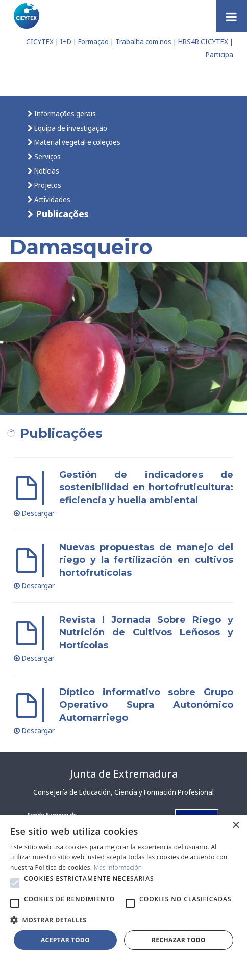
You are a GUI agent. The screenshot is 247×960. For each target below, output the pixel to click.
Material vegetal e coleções (76, 142)
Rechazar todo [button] (179, 940)
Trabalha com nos (143, 41)
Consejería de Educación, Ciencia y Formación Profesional (123, 792)
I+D (65, 41)
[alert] (123, 887)
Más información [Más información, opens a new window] (118, 867)
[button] (15, 883)
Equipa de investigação (70, 128)
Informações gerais (64, 113)
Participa (219, 54)
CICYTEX (40, 41)
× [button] (235, 825)
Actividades (51, 199)
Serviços (47, 156)
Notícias (46, 171)
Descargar (34, 513)
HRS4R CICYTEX (203, 41)
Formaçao (93, 41)
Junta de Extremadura (124, 774)
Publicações (61, 213)
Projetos (47, 185)
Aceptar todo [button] (65, 940)
